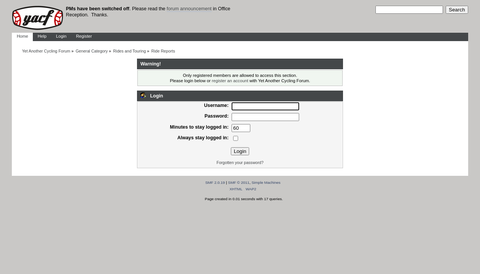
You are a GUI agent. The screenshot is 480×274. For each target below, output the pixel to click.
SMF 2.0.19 (215, 182)
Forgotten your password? (239, 162)
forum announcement (189, 8)
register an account (230, 80)
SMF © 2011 (239, 182)
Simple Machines (265, 182)
